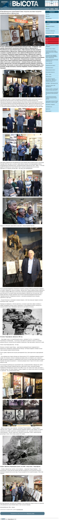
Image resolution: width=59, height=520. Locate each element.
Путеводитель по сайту (50, 33)
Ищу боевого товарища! (50, 104)
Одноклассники (49, 18)
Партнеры (47, 28)
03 (53, 2)
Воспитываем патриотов (50, 72)
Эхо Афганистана (20, 509)
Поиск (56, 8)
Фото (47, 38)
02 (51, 2)
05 (57, 2)
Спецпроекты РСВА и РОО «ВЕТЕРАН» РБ (50, 86)
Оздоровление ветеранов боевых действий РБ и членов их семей (52, 102)
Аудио (47, 43)
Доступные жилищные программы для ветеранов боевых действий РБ (52, 93)
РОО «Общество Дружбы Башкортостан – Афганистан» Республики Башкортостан (51, 80)
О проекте (48, 24)
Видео (47, 40)
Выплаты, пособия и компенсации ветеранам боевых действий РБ (52, 89)
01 (49, 2)
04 (55, 2)
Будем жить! (48, 108)
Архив (51, 8)
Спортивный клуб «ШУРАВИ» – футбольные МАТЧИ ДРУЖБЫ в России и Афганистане (51, 56)
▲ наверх (3, 518)
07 (47, 3)
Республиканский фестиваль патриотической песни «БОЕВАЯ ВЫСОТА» (52, 52)
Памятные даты (48, 76)
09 (51, 3)
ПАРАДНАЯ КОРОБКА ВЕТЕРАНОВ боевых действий (52, 60)
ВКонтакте (48, 16)
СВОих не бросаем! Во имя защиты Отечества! (52, 46)
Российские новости (49, 67)
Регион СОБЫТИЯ (49, 63)
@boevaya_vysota (30, 513)
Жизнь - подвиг (48, 74)
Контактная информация (50, 30)
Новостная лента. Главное (50, 48)
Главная (47, 8)
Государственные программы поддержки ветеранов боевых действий (51, 97)
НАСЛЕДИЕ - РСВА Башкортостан (52, 83)
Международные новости (50, 69)
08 (49, 3)
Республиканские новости (50, 65)
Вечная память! (48, 111)
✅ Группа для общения (50, 26)
